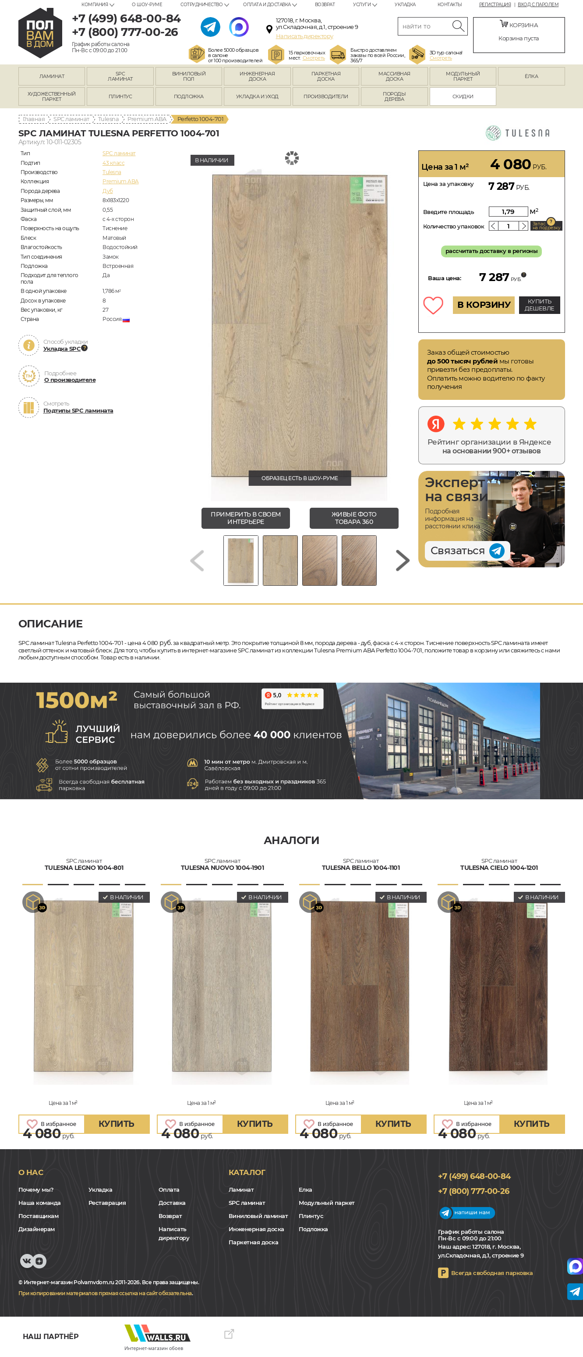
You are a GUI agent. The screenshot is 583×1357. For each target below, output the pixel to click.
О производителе (70, 379)
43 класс (113, 163)
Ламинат (241, 1189)
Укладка (405, 4)
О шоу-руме (147, 4)
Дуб (107, 191)
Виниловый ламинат (258, 1215)
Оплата (169, 1189)
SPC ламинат (71, 118)
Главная (34, 118)
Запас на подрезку (547, 226)
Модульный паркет (327, 1202)
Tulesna (108, 118)
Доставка (172, 1202)
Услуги (362, 4)
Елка (305, 1189)
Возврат (325, 4)
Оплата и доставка (267, 4)
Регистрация (495, 4)
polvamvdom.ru (40, 33)
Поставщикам (38, 1215)
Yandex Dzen (39, 1265)
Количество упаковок (453, 226)
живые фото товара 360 (354, 518)
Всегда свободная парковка (492, 1272)
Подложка (313, 1228)
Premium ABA (146, 118)
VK (27, 1265)
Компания (94, 4)
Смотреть (314, 58)
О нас (30, 1172)
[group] (300, 325)
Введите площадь (448, 211)
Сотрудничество (201, 4)
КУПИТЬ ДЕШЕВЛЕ (540, 305)
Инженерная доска (256, 1228)
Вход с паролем (538, 4)
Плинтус (311, 1215)
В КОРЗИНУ (484, 304)
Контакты (450, 4)
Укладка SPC (62, 348)
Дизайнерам (36, 1228)
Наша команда (39, 1202)
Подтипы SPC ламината (78, 410)
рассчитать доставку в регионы (491, 250)
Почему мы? (36, 1189)
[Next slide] (403, 560)
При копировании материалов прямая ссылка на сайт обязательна (105, 1293)
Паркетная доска (254, 1242)
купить (116, 1124)
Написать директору (304, 35)
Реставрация (107, 1202)
